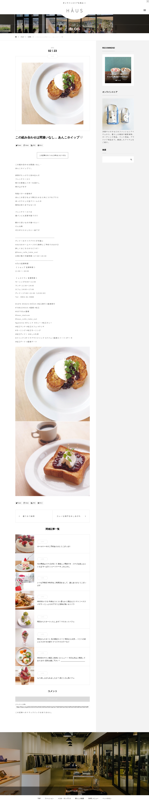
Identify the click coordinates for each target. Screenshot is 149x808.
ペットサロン (107, 798)
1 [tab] (116, 80)
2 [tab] (118, 80)
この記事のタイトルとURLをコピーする (52, 155)
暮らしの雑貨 (79, 798)
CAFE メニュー (93, 798)
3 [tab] (120, 80)
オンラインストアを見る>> (74, 3)
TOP (39, 798)
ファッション (49, 798)
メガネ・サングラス (64, 798)
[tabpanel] (118, 70)
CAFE (52, 56)
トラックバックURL (20, 704)
